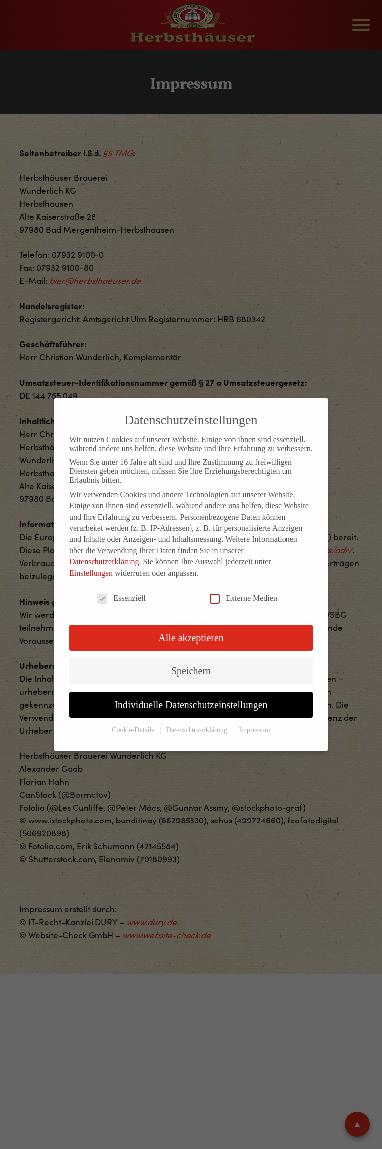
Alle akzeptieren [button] (191, 637)
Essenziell (121, 598)
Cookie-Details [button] (134, 730)
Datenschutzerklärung (104, 561)
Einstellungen (91, 573)
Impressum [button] (254, 730)
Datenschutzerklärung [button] (197, 730)
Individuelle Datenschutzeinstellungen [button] (190, 704)
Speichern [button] (191, 670)
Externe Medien (243, 598)
